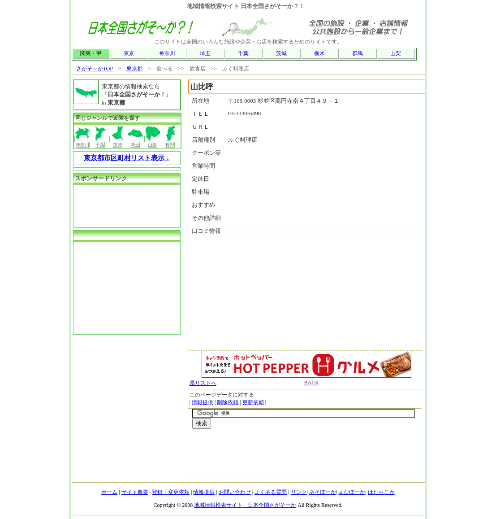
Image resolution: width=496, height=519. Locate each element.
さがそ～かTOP (94, 68)
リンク (299, 492)
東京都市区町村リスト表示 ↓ (126, 157)
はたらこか (381, 492)
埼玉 (205, 53)
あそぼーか (322, 492)
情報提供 (202, 402)
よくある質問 (270, 492)
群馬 (357, 53)
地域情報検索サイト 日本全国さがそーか (245, 505)
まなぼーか (351, 492)
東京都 (134, 68)
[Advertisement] (297, 438)
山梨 (395, 53)
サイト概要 (134, 492)
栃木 (319, 53)
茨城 (281, 53)
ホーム (109, 492)
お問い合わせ (235, 492)
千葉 (243, 53)
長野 (170, 141)
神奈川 (167, 53)
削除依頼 (227, 402)
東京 (129, 53)
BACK (311, 382)
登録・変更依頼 (171, 492)
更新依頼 (253, 402)
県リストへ (203, 383)
